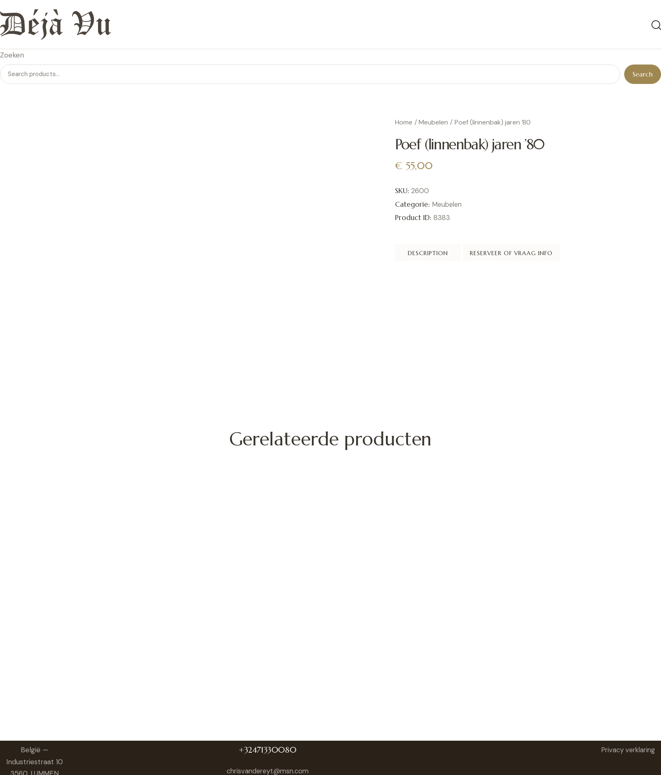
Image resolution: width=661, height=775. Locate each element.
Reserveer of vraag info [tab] (569, 255)
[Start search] (656, 26)
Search (642, 75)
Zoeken (12, 56)
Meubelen (433, 123)
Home (403, 123)
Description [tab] (452, 255)
